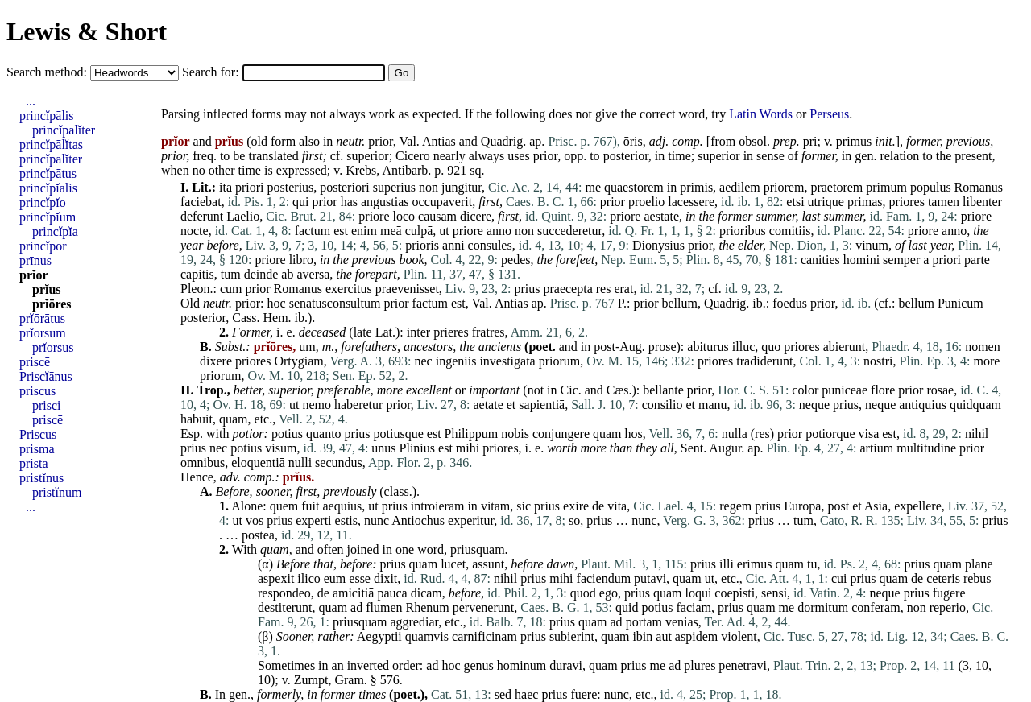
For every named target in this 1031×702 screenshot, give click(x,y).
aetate (488, 404)
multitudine (926, 448)
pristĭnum (56, 492)
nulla (734, 433)
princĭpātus (48, 173)
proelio (646, 202)
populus (930, 187)
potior (247, 433)
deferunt (201, 216)
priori (249, 187)
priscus (37, 391)
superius (394, 187)
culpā (419, 230)
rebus (977, 578)
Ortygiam (298, 361)
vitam (495, 506)
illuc (743, 346)
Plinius (417, 448)
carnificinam (484, 636)
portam (644, 622)
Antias (439, 141)
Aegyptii (379, 636)
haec (526, 694)
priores (906, 202)
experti (313, 520)
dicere (475, 216)
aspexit (276, 578)
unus (383, 448)
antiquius (922, 404)
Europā (802, 506)
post (838, 506)
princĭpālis (46, 115)
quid (626, 607)
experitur (471, 520)
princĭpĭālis (48, 188)
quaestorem (634, 187)
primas (865, 202)
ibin (642, 636)
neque (814, 404)
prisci (46, 405)
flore (883, 390)
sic (523, 506)
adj (657, 141)
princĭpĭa (55, 231)
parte (977, 259)
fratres (488, 332)
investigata (507, 361)
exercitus (348, 288)
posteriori (344, 187)
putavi (650, 578)
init (883, 141)
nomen (982, 346)
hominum (521, 665)
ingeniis (456, 361)
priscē (34, 362)
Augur (725, 448)
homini (861, 259)
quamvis (427, 636)
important (494, 390)
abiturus (708, 346)
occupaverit (442, 202)
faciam (694, 607)
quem (284, 506)
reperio (948, 607)
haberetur (358, 404)
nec (424, 361)
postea (258, 535)
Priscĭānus (45, 376)
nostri (877, 361)
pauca (392, 593)
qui (300, 202)
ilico (308, 578)
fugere (949, 593)
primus (854, 141)
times (372, 694)
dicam (426, 593)
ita (225, 187)
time (679, 156)
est (340, 230)
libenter (982, 202)
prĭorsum (42, 333)
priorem (784, 187)
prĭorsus (53, 347)
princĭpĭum (47, 217)
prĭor (33, 275)
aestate (661, 216)
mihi (467, 448)
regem (735, 506)
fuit (310, 506)
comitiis (790, 230)
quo (770, 346)
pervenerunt (483, 607)
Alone (247, 506)
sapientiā (542, 404)
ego (608, 593)
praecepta (567, 288)
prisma (37, 449)
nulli (300, 462)
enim (364, 230)
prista (33, 463)
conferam (875, 607)
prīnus (35, 260)
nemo (316, 404)
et (511, 404)
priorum (560, 361)
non (428, 187)
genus (479, 665)
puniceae (844, 390)
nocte (194, 230)
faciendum (604, 578)
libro (301, 259)
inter (418, 332)
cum (231, 288)
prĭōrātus (42, 318)
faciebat (201, 202)
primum (886, 187)
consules (490, 245)
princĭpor (43, 246)
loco (404, 216)
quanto (324, 433)
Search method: (48, 72)
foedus (789, 303)
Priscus (37, 434)
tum (231, 274)
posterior (625, 156)
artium (876, 448)
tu (812, 564)
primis (696, 187)
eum (335, 578)
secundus (338, 462)
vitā (617, 506)
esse (360, 578)
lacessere (691, 202)
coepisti (734, 593)
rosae (940, 390)
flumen (384, 607)
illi (726, 564)
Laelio (242, 216)
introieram (438, 506)
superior (367, 156)
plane (979, 564)
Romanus (978, 187)
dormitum (822, 607)
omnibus (202, 462)
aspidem (696, 636)
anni (453, 245)
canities (820, 259)
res (603, 288)
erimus (754, 564)
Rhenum (427, 607)
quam (233, 419)
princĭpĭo (42, 202)
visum (280, 448)
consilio (662, 404)
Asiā (876, 506)
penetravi (742, 665)
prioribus (742, 230)
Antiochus (418, 520)
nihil (976, 433)
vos (254, 520)
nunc (376, 520)
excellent (429, 390)
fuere (583, 694)
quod (583, 593)
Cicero (412, 156)
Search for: (212, 72)
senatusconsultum (335, 303)
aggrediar (414, 622)
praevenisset (407, 288)
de (598, 506)
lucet (453, 564)
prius (527, 288)
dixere (216, 361)
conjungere (561, 433)
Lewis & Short (86, 31)
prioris (422, 245)
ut (444, 230)
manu (712, 404)
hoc (276, 303)
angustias (385, 202)
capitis (197, 274)
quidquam (975, 404)
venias (681, 622)
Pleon (194, 288)
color (805, 390)
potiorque (830, 433)
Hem (275, 317)
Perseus (829, 114)
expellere (918, 506)
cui (839, 578)
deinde (261, 274)
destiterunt (285, 607)
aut (664, 636)
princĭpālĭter (63, 130)
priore (373, 216)
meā (391, 230)
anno (499, 230)
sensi (774, 593)
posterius (290, 187)
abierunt (844, 346)
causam (437, 216)
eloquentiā (258, 462)
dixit (385, 578)
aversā (312, 274)
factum (312, 230)
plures (699, 665)
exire (576, 506)
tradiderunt (764, 361)
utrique (826, 202)
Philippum (472, 433)
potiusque (399, 433)
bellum (679, 303)
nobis (515, 433)
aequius (342, 506)
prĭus (46, 289)
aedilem (739, 187)
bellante (663, 390)
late (363, 332)
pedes (515, 259)
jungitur (461, 187)
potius (287, 433)
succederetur (569, 230)
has (349, 202)
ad (356, 607)
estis (346, 520)
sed (503, 694)
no (199, 170)
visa (868, 433)
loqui (698, 593)
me (593, 187)
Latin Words (761, 114)
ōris (633, 141)
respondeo (284, 593)
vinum (871, 245)
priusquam (477, 549)
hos (634, 433)
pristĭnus (41, 478)
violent (738, 636)
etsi (795, 202)
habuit (196, 419)
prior (380, 141)
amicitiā (354, 593)
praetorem (836, 187)
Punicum (960, 303)
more (987, 361)
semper (901, 259)
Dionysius (658, 245)
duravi (565, 665)
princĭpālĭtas (51, 144)
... (30, 101)
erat (623, 288)
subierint (571, 636)
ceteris (943, 578)
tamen (943, 202)
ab (287, 274)
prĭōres (52, 304)
